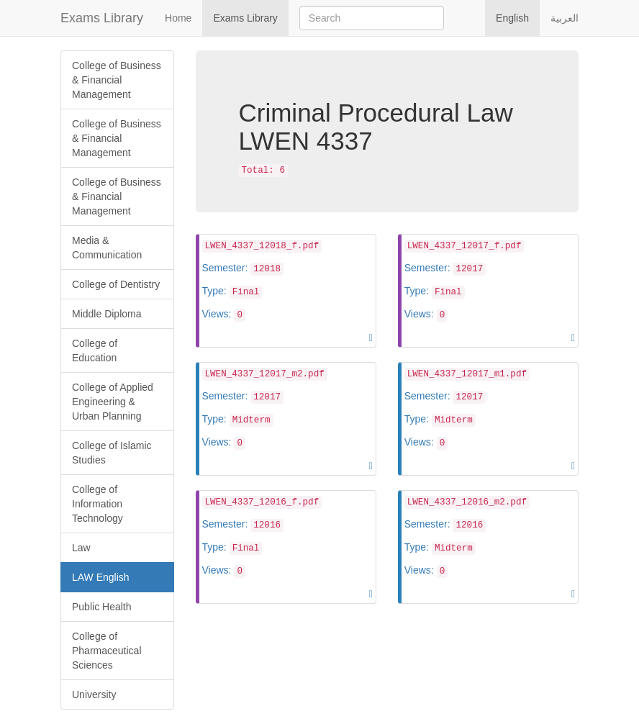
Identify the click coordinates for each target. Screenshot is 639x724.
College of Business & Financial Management (116, 80)
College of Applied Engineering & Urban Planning (112, 401)
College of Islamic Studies (112, 453)
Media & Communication (107, 248)
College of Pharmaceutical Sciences (107, 650)
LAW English (101, 577)
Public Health (102, 606)
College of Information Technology (97, 504)
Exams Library (101, 18)
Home (178, 18)
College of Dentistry (116, 284)
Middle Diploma (106, 314)
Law (81, 547)
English (512, 18)
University (94, 694)
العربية (564, 18)
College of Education (94, 350)
